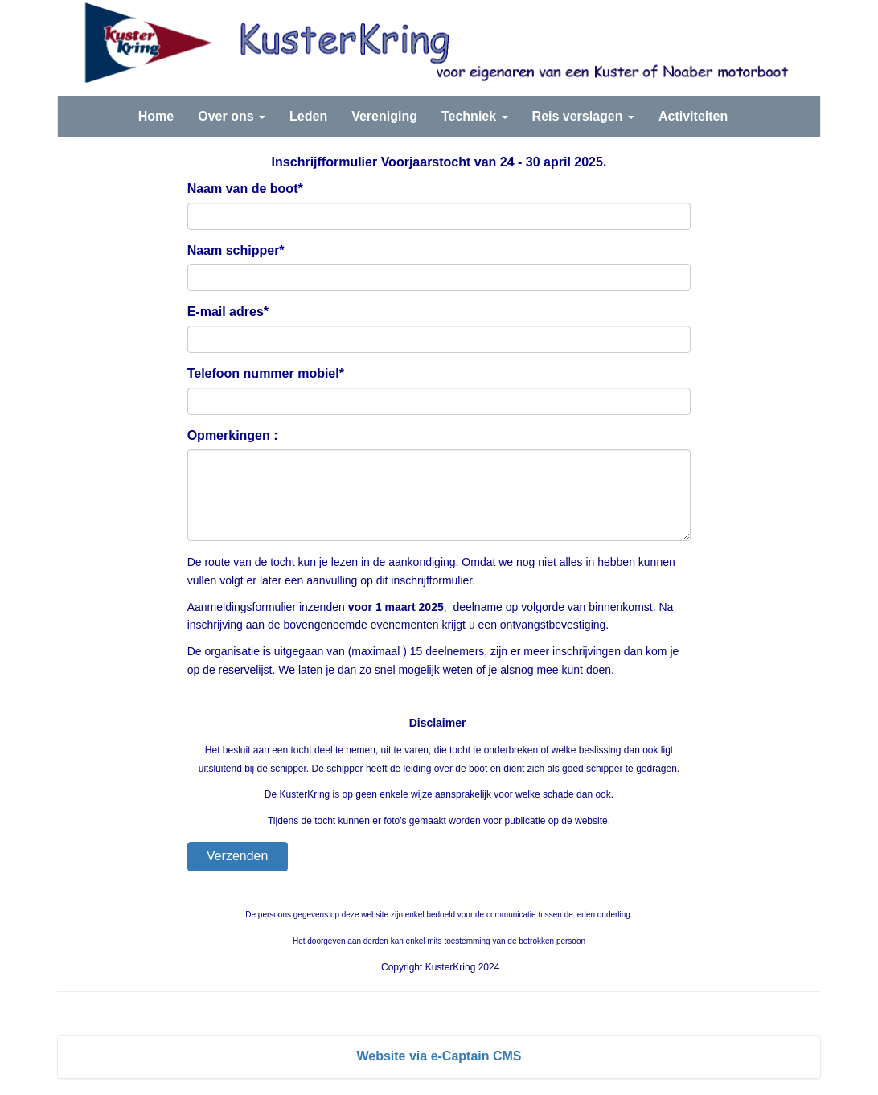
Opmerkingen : (232, 435)
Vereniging (384, 116)
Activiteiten (693, 116)
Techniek (474, 116)
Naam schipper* (236, 250)
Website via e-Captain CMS (438, 1056)
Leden (308, 116)
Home (156, 116)
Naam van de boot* (245, 188)
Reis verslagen (583, 116)
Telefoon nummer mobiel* (265, 373)
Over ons (231, 116)
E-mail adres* (228, 311)
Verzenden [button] (238, 856)
